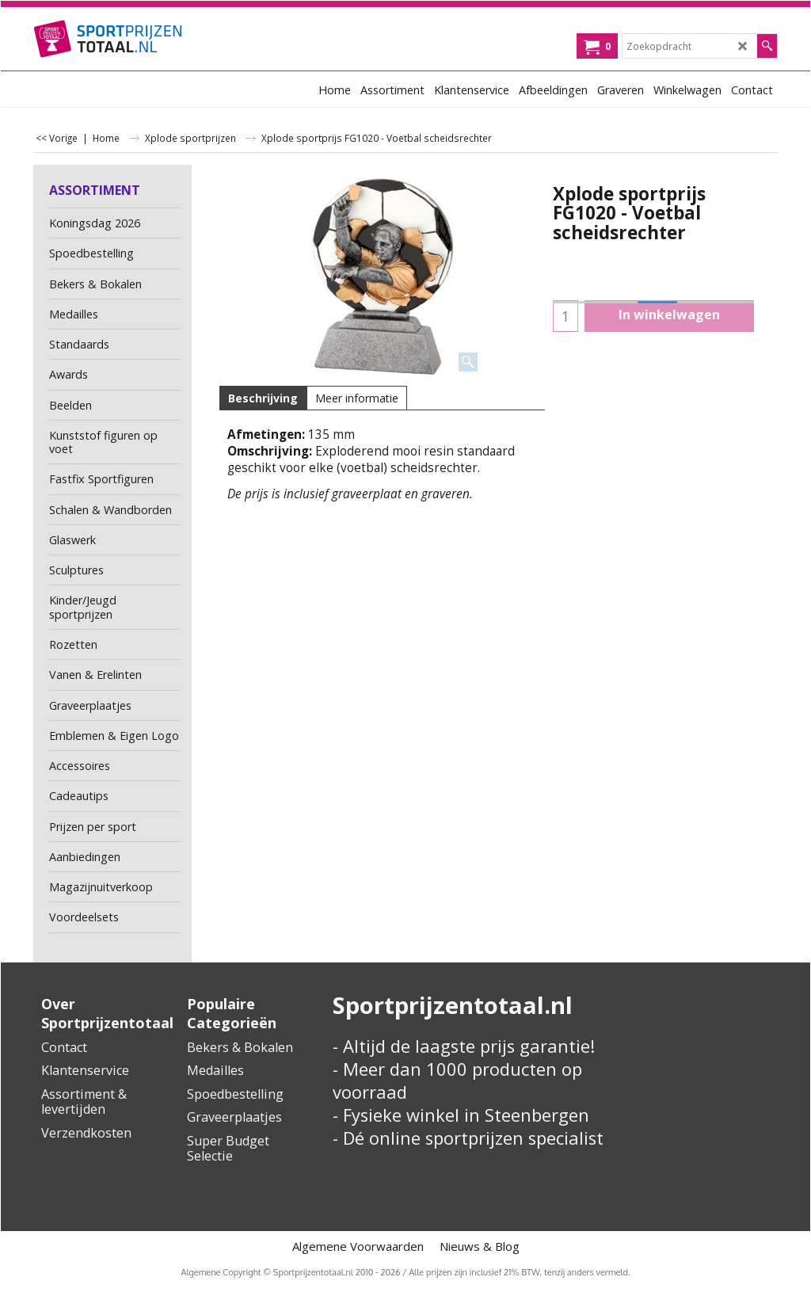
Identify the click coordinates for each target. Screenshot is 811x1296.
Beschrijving (263, 398)
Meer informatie (356, 398)
